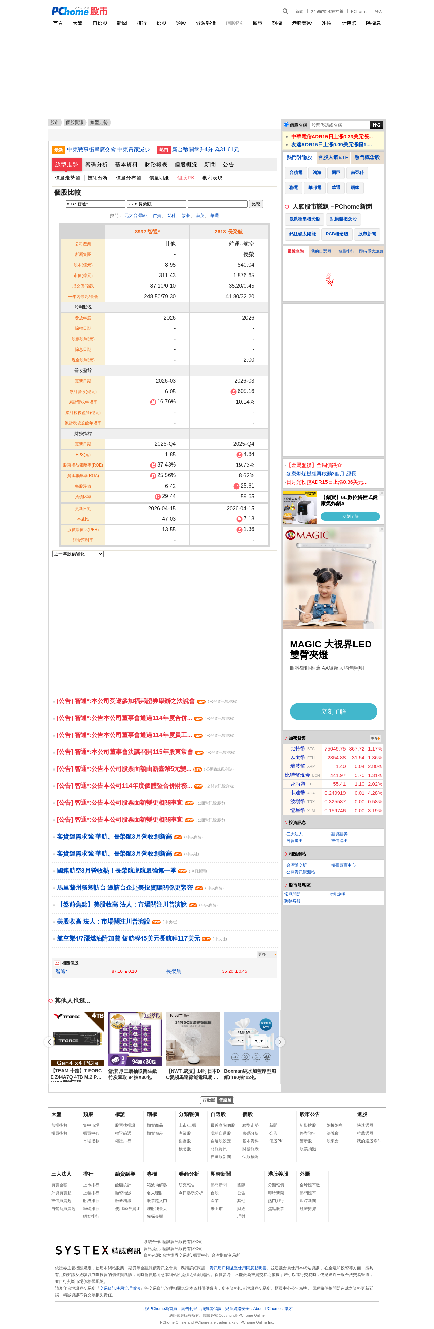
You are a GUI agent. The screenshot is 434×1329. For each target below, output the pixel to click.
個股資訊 (74, 122)
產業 (215, 1200)
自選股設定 (221, 1141)
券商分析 (189, 1174)
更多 (262, 954)
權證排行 (123, 1141)
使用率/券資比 (127, 1208)
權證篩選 (123, 1133)
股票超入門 (157, 1200)
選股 (161, 22)
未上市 (217, 1208)
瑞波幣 (297, 766)
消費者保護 (211, 1308)
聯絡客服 (292, 901)
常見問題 (292, 894)
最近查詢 (296, 251)
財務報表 (156, 164)
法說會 (333, 1133)
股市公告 (310, 1114)
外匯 (326, 22)
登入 (379, 11)
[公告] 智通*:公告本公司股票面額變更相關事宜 (141, 802)
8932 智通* (147, 231)
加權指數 (59, 1125)
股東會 (333, 1141)
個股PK (234, 22)
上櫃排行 (91, 1193)
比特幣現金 (297, 775)
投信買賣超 (61, 1200)
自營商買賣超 (63, 1208)
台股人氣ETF (333, 157)
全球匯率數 (310, 1185)
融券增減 (123, 1200)
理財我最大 (157, 1208)
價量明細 (159, 178)
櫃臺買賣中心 (343, 865)
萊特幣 (298, 783)
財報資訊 (219, 1148)
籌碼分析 (96, 164)
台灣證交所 (297, 865)
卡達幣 (297, 792)
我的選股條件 (369, 1141)
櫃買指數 (59, 1133)
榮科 (171, 215)
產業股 (185, 1133)
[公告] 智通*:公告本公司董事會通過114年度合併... (145, 718)
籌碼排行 (91, 1208)
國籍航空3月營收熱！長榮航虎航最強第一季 (132, 870)
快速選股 (365, 1125)
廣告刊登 (189, 1308)
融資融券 (339, 834)
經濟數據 (308, 1208)
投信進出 (339, 840)
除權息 (373, 22)
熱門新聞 (219, 1185)
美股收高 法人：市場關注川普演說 (117, 921)
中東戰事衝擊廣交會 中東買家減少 (108, 149)
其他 (241, 1200)
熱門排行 (276, 1200)
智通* (62, 971)
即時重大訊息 (371, 251)
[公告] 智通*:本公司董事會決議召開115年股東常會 (146, 751)
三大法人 (295, 834)
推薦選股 (365, 1133)
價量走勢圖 (67, 178)
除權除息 (335, 1125)
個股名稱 (298, 125)
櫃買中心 (91, 1133)
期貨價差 (155, 1133)
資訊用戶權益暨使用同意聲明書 (238, 1268)
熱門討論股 (299, 157)
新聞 (299, 11)
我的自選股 (321, 251)
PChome (359, 11)
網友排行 (91, 1216)
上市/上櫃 (187, 1125)
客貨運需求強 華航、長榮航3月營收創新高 (130, 836)
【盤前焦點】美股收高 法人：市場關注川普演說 (137, 904)
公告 (228, 164)
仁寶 (157, 215)
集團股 (185, 1141)
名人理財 (155, 1193)
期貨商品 (155, 1125)
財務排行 (91, 1200)
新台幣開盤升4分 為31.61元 (205, 149)
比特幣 (348, 22)
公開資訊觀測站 (301, 872)
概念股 (185, 1148)
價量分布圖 (128, 178)
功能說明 (337, 894)
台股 (215, 1193)
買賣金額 (59, 1185)
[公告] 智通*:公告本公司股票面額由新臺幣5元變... (145, 768)
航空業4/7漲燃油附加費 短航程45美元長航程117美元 (142, 938)
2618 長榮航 (229, 231)
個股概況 (186, 164)
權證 (257, 22)
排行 (142, 22)
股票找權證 (125, 1125)
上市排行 (91, 1185)
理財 (241, 1216)
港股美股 (302, 22)
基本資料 (126, 164)
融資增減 (123, 1193)
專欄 (152, 1174)
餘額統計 (123, 1185)
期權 (277, 22)
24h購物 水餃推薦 (327, 11)
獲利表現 (212, 178)
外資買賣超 (61, 1193)
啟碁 (185, 215)
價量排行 (346, 251)
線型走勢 (66, 164)
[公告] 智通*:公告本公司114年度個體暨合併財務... (145, 785)
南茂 (200, 215)
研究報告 (187, 1185)
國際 (241, 1185)
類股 (181, 22)
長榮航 (173, 971)
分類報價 (206, 22)
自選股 (99, 22)
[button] (280, 1042)
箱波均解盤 (157, 1185)
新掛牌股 (308, 1125)
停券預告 (308, 1133)
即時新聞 (221, 1174)
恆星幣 (297, 810)
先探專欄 (155, 1216)
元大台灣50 (135, 215)
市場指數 (91, 1141)
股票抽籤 (308, 1148)
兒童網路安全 (237, 1308)
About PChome (267, 1308)
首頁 (58, 22)
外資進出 (295, 840)
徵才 (288, 1308)
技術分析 (98, 178)
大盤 (78, 22)
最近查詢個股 (223, 1125)
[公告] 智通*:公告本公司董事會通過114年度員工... (145, 735)
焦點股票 (276, 1208)
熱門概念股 (367, 157)
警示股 (306, 1141)
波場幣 (297, 801)
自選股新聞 (221, 1156)
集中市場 (91, 1125)
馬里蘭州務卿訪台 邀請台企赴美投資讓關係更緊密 (140, 887)
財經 (241, 1208)
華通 (214, 215)
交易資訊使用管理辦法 (120, 1288)
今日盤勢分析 (191, 1193)
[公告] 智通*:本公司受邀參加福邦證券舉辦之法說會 (147, 701)
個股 (247, 1114)
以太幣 (297, 757)
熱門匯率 (308, 1193)
